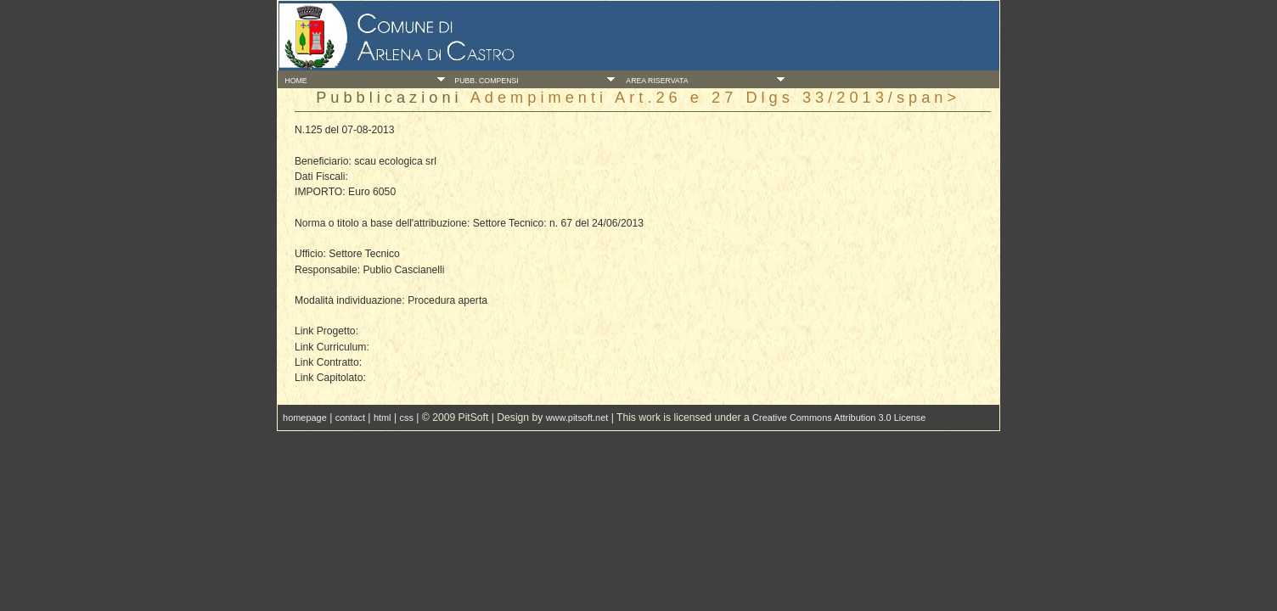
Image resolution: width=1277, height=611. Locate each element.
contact (350, 417)
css (406, 417)
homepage (305, 417)
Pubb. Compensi (485, 80)
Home (294, 80)
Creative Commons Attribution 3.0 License (838, 417)
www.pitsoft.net (577, 417)
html (382, 417)
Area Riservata (655, 80)
